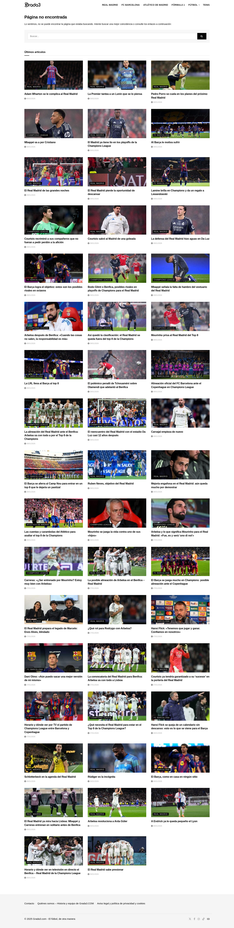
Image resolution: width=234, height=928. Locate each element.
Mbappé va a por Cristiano (40, 142)
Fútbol (193, 5)
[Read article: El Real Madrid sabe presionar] (117, 850)
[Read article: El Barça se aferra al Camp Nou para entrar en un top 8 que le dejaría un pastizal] (53, 464)
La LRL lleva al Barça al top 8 (41, 383)
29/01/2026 (156, 147)
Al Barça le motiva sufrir (165, 142)
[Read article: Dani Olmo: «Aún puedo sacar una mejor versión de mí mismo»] (53, 657)
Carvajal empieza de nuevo (167, 431)
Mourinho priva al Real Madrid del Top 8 (174, 335)
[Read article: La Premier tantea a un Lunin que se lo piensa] (117, 75)
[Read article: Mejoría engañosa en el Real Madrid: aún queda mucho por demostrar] (180, 464)
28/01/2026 (29, 343)
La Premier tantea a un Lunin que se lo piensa (115, 94)
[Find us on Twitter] (190, 919)
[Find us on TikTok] (203, 919)
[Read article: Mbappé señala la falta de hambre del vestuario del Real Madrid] (180, 268)
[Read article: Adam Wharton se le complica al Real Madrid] (53, 75)
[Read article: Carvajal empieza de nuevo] (180, 413)
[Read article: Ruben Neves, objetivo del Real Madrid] (117, 464)
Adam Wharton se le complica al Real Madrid (51, 94)
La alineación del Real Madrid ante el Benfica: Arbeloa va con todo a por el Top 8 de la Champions (51, 435)
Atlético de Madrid (155, 5)
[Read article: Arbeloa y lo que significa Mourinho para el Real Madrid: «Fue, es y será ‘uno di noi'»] (180, 513)
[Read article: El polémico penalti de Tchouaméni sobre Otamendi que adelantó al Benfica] (117, 364)
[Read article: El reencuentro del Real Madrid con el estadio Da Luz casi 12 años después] (117, 413)
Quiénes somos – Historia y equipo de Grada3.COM (65, 903)
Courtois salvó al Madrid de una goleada (112, 238)
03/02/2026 (93, 99)
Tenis (206, 5)
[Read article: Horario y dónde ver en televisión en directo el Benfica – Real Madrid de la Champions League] (53, 850)
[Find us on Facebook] (194, 919)
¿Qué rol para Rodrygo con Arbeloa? (109, 628)
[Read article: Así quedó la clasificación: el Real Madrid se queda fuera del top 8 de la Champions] (117, 316)
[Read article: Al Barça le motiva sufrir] (180, 123)
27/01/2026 (156, 540)
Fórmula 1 (178, 5)
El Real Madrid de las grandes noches (46, 190)
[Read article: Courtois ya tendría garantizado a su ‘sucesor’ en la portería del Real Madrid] (180, 657)
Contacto (29, 903)
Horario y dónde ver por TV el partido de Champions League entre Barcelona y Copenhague (48, 728)
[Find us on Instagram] (199, 919)
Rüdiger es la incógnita (101, 776)
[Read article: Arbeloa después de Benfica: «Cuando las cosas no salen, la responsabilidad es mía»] (53, 316)
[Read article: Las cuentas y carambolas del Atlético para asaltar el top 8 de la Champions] (53, 513)
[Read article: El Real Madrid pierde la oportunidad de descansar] (117, 171)
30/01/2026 (156, 102)
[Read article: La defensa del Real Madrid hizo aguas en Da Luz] (180, 220)
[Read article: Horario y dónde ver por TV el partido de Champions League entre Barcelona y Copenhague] (53, 706)
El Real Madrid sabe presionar (105, 869)
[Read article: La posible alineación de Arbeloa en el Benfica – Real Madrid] (117, 561)
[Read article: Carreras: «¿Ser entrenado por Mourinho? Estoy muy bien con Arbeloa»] (53, 561)
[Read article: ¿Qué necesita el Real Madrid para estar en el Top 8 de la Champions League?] (117, 706)
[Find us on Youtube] (208, 919)
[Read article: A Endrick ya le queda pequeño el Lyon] (180, 802)
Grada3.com (39, 918)
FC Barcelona (131, 5)
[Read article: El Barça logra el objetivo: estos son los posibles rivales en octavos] (53, 268)
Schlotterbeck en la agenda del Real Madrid (50, 776)
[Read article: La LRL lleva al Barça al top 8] (53, 364)
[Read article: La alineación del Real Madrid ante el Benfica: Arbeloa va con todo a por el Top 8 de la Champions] (53, 413)
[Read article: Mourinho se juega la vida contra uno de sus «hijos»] (117, 513)
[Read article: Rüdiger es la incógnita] (117, 758)
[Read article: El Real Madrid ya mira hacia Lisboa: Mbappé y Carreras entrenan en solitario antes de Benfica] (53, 802)
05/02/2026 (29, 99)
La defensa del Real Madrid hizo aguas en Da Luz (180, 238)
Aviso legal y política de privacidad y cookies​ (121, 903)
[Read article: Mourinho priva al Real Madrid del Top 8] (180, 316)
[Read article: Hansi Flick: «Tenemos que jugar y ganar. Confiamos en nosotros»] (180, 609)
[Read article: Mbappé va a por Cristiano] (53, 123)
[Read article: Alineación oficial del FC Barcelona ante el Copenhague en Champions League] (180, 364)
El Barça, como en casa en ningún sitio (174, 776)
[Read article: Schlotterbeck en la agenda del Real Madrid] (53, 758)
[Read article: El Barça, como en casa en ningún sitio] (180, 758)
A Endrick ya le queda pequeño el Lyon (174, 821)
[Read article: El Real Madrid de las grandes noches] (53, 171)
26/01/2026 (156, 733)
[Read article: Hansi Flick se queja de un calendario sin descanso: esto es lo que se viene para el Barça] (180, 706)
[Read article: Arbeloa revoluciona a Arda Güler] (117, 802)
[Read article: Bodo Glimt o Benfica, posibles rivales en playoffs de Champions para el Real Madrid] (117, 268)
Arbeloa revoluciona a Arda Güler (107, 821)
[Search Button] (201, 36)
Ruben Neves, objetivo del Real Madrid (111, 483)
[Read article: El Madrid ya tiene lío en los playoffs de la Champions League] (117, 123)
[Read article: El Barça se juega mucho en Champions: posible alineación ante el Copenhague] (180, 561)
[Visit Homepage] (32, 4)
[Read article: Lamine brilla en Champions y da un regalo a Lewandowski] (180, 171)
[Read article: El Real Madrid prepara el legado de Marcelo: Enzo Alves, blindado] (53, 609)
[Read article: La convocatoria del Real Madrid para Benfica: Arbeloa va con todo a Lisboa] (117, 657)
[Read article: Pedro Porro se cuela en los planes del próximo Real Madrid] (180, 75)
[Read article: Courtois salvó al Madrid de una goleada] (117, 220)
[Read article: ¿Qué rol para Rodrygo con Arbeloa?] (117, 609)
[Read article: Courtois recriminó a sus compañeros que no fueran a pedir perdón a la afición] (53, 220)
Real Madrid (110, 5)
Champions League (37, 135)
